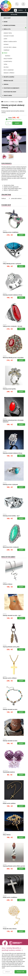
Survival (6, 84)
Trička (5, 64)
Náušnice (7, 55)
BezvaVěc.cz (6, 101)
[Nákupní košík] (23, 4)
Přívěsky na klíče (8, 80)
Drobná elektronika (9, 25)
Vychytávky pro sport (10, 91)
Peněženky (6, 50)
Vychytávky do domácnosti (11, 88)
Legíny (5, 38)
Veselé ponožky (8, 58)
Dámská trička (8, 33)
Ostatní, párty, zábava (10, 47)
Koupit (17, 123)
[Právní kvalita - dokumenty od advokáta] (15, 943)
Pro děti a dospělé (9, 77)
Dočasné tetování (9, 36)
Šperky (5, 53)
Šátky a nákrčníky (9, 70)
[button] (25, 10)
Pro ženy (6, 67)
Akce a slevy (7, 18)
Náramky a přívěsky (9, 73)
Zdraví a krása (8, 95)
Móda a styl (7, 29)
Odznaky (6, 44)
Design (5, 21)
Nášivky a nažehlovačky (10, 41)
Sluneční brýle (8, 61)
